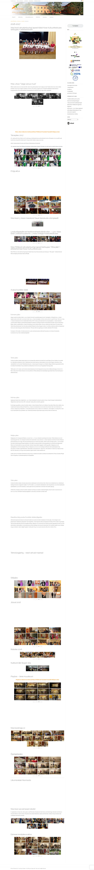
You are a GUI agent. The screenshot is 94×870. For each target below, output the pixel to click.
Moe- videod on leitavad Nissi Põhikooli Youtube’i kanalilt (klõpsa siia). (37, 132)
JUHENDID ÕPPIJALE (72, 93)
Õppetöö (38, 17)
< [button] (70, 41)
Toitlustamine (70, 87)
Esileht (13, 17)
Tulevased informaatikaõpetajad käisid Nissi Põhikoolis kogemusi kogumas (74, 104)
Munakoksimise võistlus (72, 114)
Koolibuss (69, 89)
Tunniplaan (75, 26)
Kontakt (51, 17)
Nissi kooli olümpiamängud (73, 100)
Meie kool (20, 17)
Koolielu (45, 17)
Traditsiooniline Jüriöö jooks (73, 98)
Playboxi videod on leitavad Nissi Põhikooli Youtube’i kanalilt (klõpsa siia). (37, 679)
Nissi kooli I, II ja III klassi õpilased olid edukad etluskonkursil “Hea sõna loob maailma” (75, 110)
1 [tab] (74, 52)
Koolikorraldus (29, 17)
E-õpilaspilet (70, 91)
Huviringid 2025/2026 (72, 85)
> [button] (81, 41)
